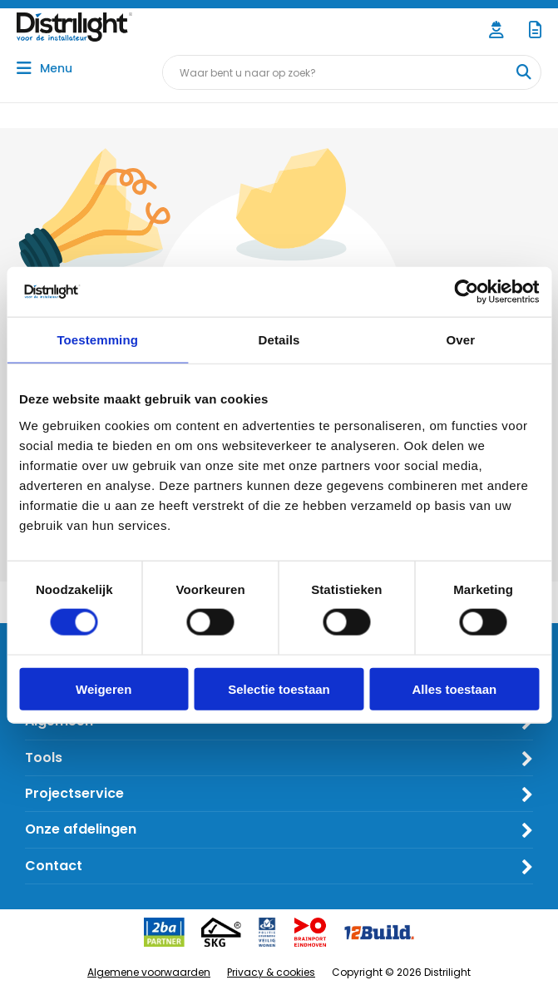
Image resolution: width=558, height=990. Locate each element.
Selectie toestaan (279, 688)
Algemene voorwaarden (148, 972)
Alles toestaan (454, 688)
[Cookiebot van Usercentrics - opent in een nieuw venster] (466, 292)
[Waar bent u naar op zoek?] (523, 72)
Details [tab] (279, 340)
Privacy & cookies (271, 972)
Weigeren (103, 688)
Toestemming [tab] (97, 340)
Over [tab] (461, 340)
